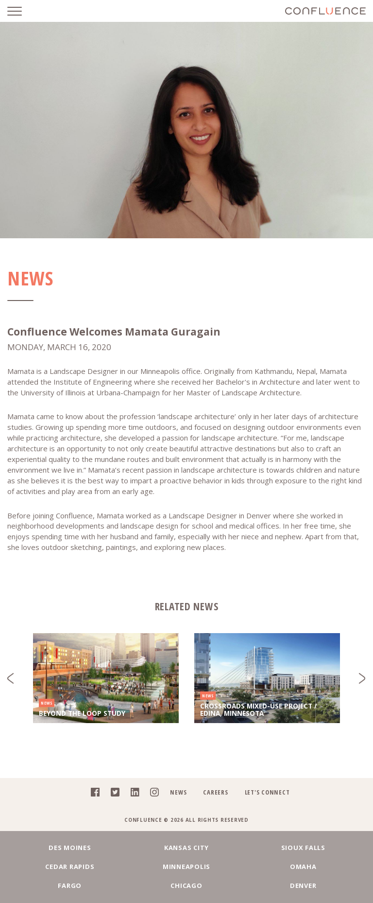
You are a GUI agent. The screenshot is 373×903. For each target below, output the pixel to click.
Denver (303, 885)
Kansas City (186, 847)
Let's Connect (267, 792)
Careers (215, 792)
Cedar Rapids (69, 866)
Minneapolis (186, 866)
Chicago (186, 885)
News (178, 792)
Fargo (70, 885)
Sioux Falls (303, 847)
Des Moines (70, 847)
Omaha (303, 866)
